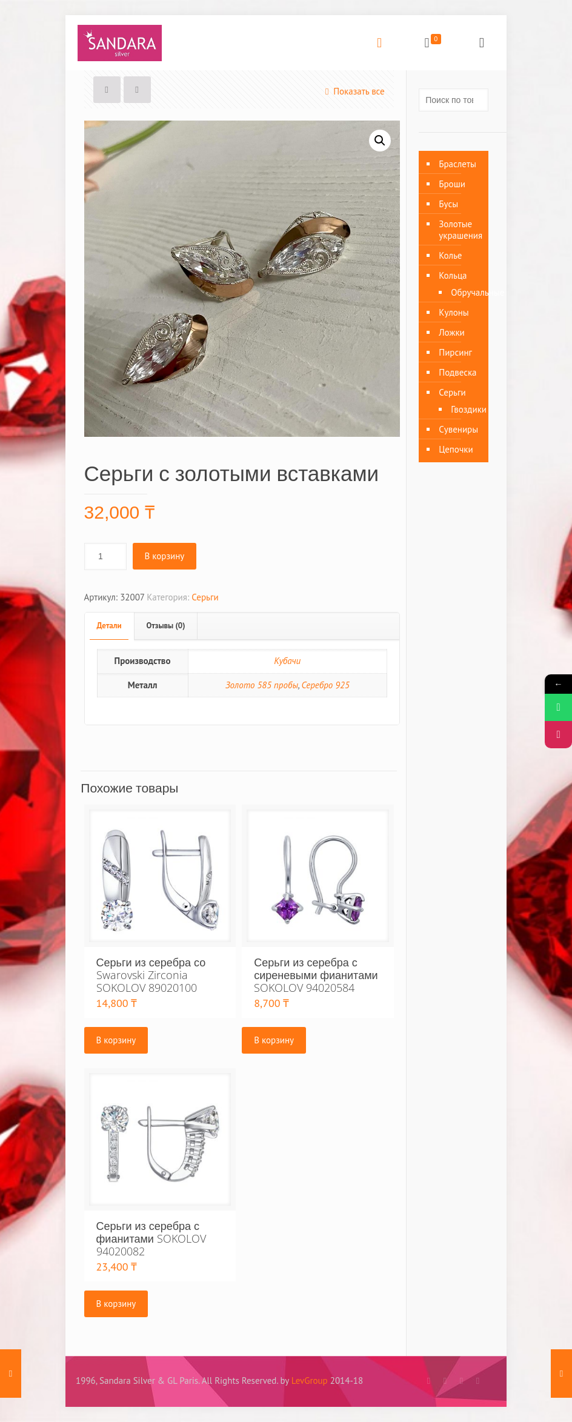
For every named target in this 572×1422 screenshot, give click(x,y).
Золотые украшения (460, 229)
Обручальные (463, 292)
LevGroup (309, 1380)
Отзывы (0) (166, 625)
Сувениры (458, 429)
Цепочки (456, 449)
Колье (450, 255)
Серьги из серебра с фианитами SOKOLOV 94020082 (151, 1238)
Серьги (204, 597)
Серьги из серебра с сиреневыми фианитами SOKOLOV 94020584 (315, 975)
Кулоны (454, 312)
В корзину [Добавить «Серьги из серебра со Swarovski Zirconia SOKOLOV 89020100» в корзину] (116, 1040)
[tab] (110, 626)
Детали (109, 625)
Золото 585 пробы (261, 685)
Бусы (448, 204)
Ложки (452, 332)
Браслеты (457, 164)
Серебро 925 (326, 685)
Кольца (453, 275)
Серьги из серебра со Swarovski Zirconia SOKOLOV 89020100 (151, 975)
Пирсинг (455, 352)
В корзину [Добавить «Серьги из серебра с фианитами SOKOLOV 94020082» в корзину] (116, 1303)
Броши (452, 184)
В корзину (165, 556)
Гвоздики (463, 409)
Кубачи (287, 660)
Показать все (353, 91)
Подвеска (457, 372)
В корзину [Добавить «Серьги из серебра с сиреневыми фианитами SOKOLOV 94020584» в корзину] (274, 1040)
